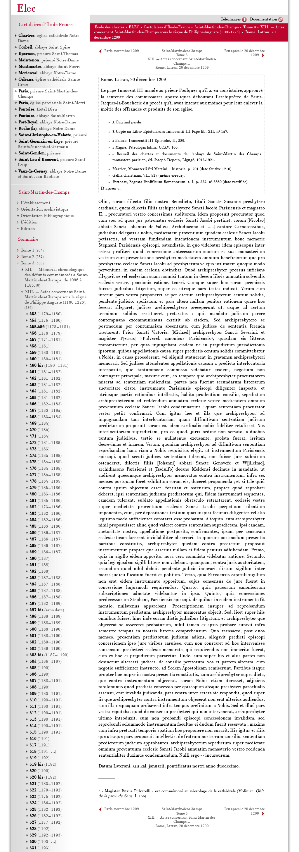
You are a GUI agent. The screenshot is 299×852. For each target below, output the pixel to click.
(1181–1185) (45, 443)
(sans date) (46, 610)
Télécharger (231, 19)
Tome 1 (32, 250)
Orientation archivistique (45, 209)
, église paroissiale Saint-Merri (51, 103)
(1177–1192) (45, 822)
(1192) (39, 758)
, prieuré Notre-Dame (48, 60)
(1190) (39, 668)
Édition (28, 229)
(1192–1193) (45, 835)
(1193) (39, 848)
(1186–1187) (45, 533)
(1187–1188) (45, 578)
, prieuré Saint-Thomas (48, 54)
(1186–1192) (45, 803)
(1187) (39, 559)
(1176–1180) (45, 321)
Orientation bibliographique (47, 216)
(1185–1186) (45, 488)
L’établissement (35, 203)
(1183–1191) (45, 694)
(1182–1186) (45, 514)
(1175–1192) (45, 797)
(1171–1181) (45, 340)
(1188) (39, 565)
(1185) (39, 449)
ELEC (134, 27)
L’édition (29, 222)
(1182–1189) (45, 604)
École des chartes (109, 27)
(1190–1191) (45, 700)
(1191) (39, 739)
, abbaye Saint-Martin (46, 116)
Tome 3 (249, 27)
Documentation (263, 19)
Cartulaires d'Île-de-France (167, 27)
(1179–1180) (45, 314)
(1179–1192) (45, 790)
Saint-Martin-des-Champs (216, 27)
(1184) (39, 423)
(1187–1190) (48, 655)
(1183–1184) (45, 411)
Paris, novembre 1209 (121, 51)
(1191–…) (42, 752)
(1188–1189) (45, 617)
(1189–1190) (45, 642)
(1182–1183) (45, 404)
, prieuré (52, 135)
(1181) (39, 346)
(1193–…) (42, 842)
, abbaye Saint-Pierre (49, 67)
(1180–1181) (45, 353)
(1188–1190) (45, 629)
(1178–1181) (49, 327)
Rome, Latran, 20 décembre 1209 (182, 68)
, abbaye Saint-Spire (44, 47)
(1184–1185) (45, 456)
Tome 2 (32, 257)
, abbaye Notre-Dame (47, 73)
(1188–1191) (45, 681)
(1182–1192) (45, 810)
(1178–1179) (45, 333)
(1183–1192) (45, 784)
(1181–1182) (45, 372)
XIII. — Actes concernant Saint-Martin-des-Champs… (182, 820)
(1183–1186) (45, 526)
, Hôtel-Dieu (37, 109)
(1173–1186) (45, 507)
